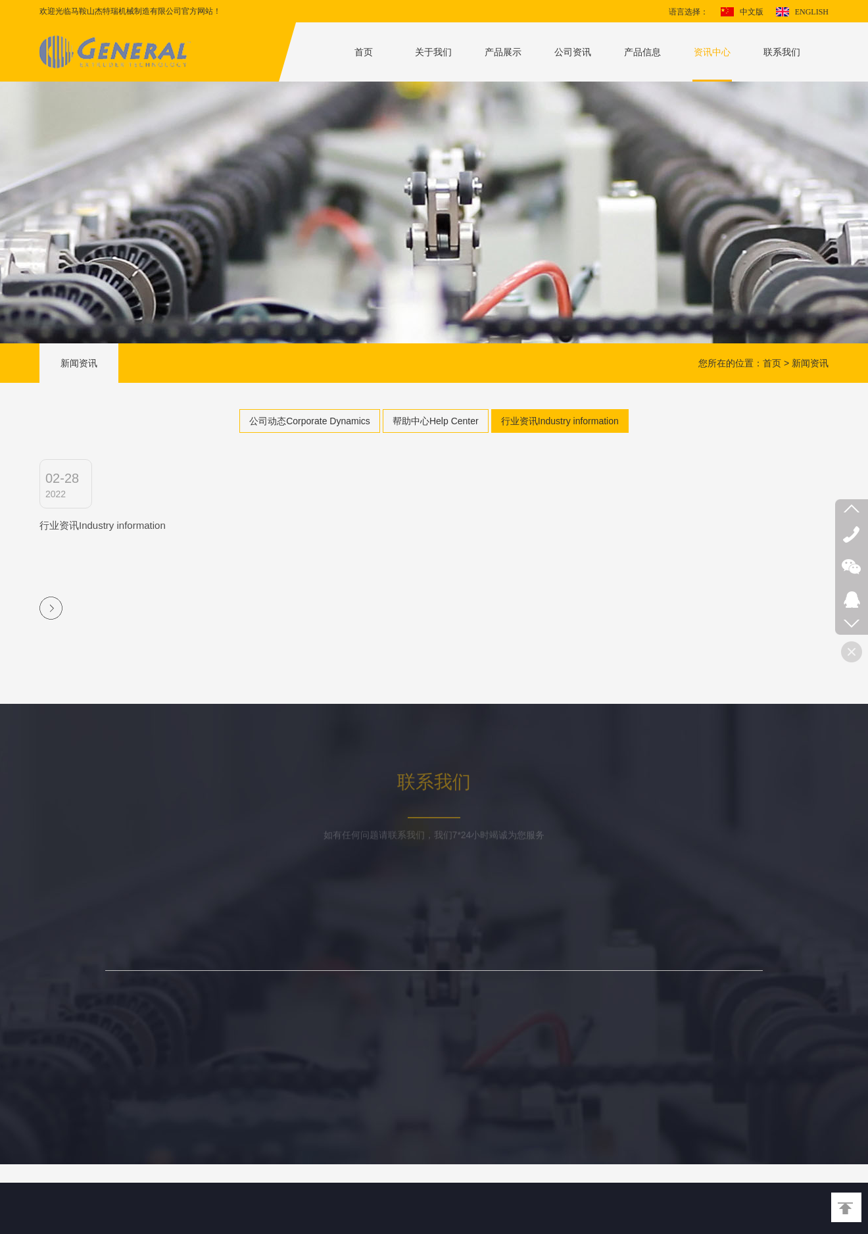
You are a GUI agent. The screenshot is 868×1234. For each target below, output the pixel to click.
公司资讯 (572, 52)
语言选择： (688, 11)
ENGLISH (812, 11)
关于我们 (433, 52)
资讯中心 (712, 52)
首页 (363, 52)
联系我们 (781, 52)
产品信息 (642, 52)
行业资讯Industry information (560, 421)
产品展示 (503, 52)
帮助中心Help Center (436, 421)
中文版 (751, 11)
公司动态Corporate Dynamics (309, 421)
